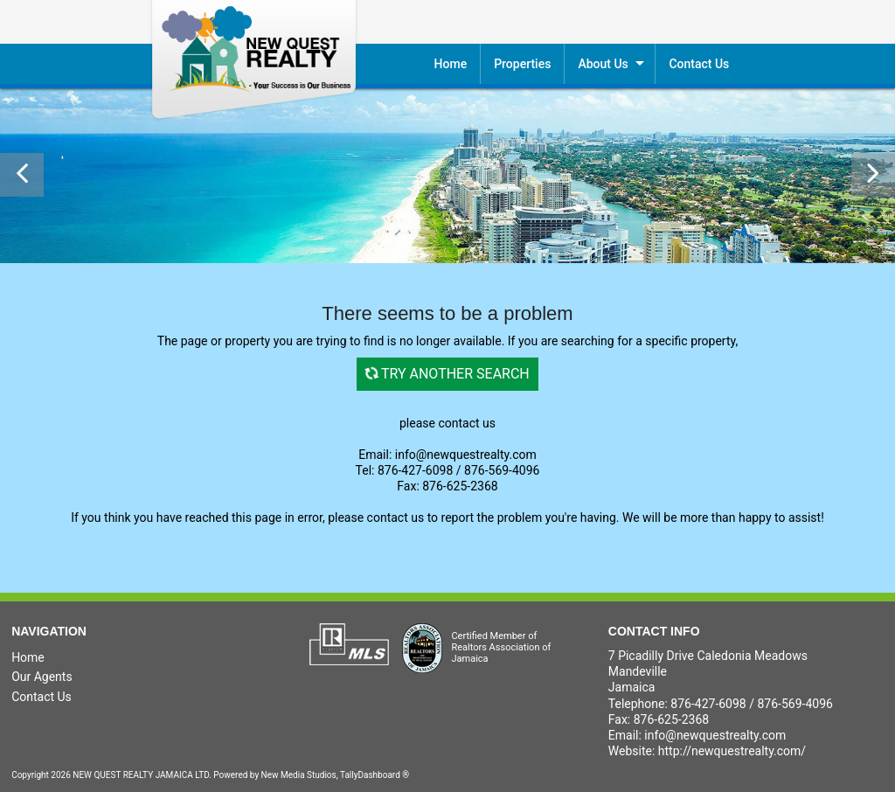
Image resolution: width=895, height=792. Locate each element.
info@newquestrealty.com (715, 735)
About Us (603, 64)
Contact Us (41, 697)
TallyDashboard (370, 775)
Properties (522, 64)
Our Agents (42, 677)
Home (451, 64)
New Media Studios (298, 775)
